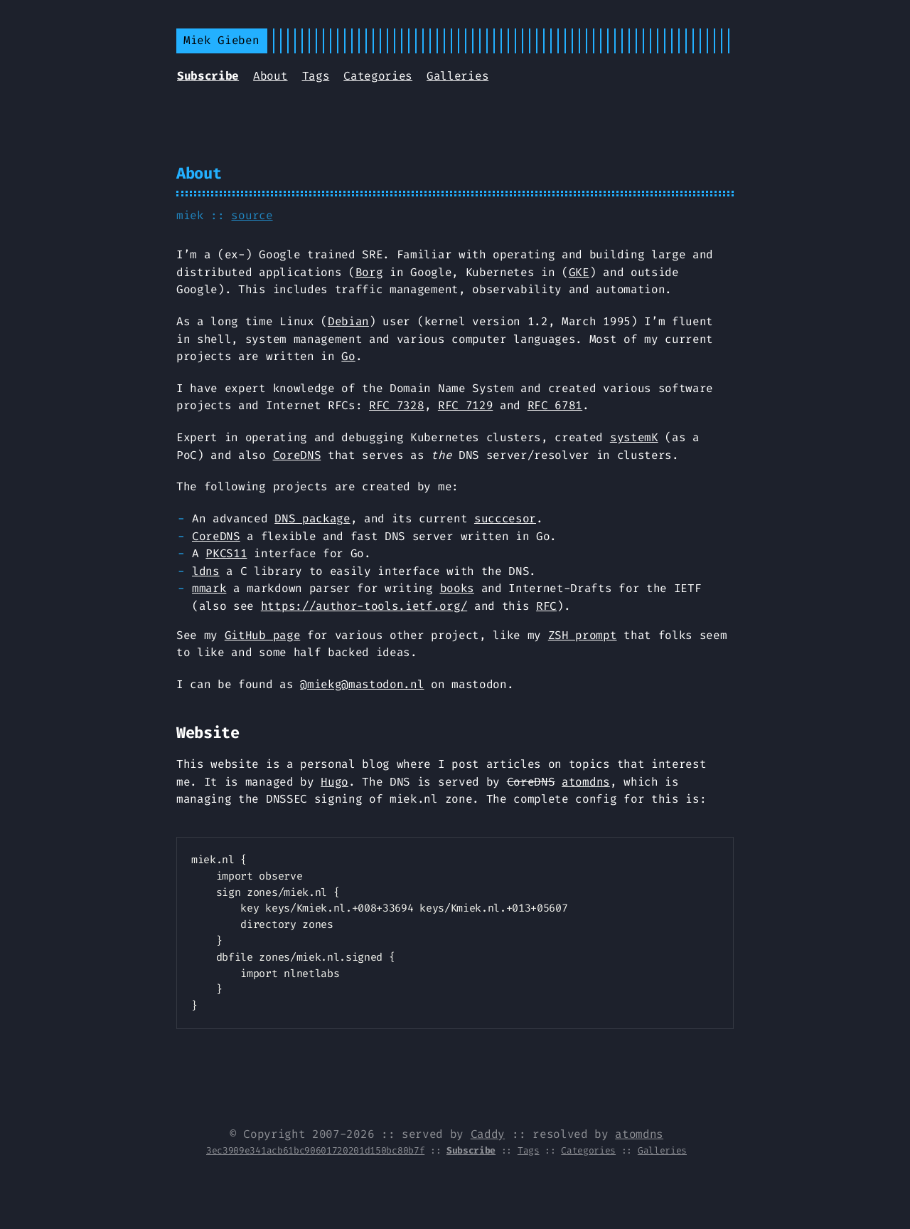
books (457, 588)
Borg (369, 272)
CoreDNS (297, 455)
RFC (546, 605)
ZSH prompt (582, 635)
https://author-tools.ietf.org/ (364, 605)
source (251, 215)
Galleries (457, 75)
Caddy (488, 1134)
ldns (206, 571)
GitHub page (262, 635)
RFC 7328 (396, 405)
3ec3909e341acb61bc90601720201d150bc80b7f (315, 1150)
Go (348, 356)
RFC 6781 (555, 405)
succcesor (505, 518)
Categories (377, 75)
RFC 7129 (465, 405)
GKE (579, 272)
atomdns (586, 781)
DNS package (312, 518)
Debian (348, 321)
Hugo (334, 781)
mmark (209, 588)
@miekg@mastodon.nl (362, 684)
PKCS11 (226, 553)
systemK (634, 437)
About (270, 75)
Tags (316, 75)
